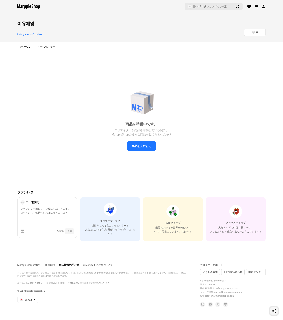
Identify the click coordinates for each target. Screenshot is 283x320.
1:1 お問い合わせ (233, 272)
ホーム (25, 48)
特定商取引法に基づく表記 (98, 265)
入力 (69, 231)
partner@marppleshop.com (228, 292)
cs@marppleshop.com (226, 288)
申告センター (255, 272)
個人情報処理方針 (69, 264)
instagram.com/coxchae (29, 34)
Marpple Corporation (28, 265)
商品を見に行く (142, 146)
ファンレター (46, 47)
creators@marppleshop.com (219, 296)
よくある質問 (210, 272)
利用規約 (50, 265)
